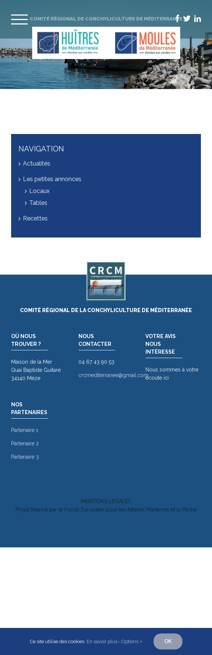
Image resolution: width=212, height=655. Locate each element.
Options (131, 641)
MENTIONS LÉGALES (106, 501)
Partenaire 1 (24, 430)
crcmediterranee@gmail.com (113, 375)
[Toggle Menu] (19, 19)
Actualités (36, 163)
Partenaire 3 (25, 457)
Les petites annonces (52, 179)
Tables (38, 202)
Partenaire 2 (25, 443)
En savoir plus (102, 641)
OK (168, 641)
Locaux (39, 190)
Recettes (35, 218)
